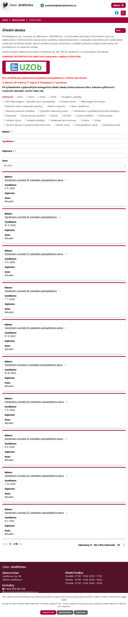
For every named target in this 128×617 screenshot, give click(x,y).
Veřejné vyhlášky (36, 120)
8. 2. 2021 (9, 520)
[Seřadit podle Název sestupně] (12, 132)
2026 (53, 96)
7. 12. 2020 (10, 483)
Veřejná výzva (13, 120)
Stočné (67, 115)
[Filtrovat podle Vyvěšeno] (64, 146)
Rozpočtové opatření (33, 115)
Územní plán (105, 115)
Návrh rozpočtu (56, 106)
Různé (54, 115)
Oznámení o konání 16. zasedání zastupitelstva (33, 217)
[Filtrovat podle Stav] (64, 165)
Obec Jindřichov (80, 106)
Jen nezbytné (65, 612)
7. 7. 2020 (10, 299)
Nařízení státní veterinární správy (24, 106)
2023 (20, 96)
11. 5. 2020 (10, 188)
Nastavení (81, 612)
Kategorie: (8, 96)
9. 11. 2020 (10, 447)
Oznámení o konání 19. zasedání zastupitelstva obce (36, 327)
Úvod (5, 20)
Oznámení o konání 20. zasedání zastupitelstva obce (36, 401)
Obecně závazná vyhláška (20, 110)
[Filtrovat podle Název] (64, 136)
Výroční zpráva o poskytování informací (28, 125)
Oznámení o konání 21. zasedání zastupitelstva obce (36, 438)
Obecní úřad (18, 20)
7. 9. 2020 (10, 410)
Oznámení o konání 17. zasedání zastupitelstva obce (36, 254)
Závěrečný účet (111, 125)
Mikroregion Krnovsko (93, 101)
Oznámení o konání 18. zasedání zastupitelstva (33, 291)
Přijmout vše (48, 612)
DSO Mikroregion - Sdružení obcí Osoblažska (30, 101)
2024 (31, 96)
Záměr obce (63, 125)
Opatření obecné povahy (54, 110)
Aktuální (9, 201)
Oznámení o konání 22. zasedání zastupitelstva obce (36, 475)
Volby (98, 120)
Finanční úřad (68, 101)
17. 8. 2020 (10, 336)
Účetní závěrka (85, 115)
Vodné (85, 120)
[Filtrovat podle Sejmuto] (64, 155)
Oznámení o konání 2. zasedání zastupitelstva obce (36, 364)
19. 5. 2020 (10, 225)
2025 (42, 96)
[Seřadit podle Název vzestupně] (12, 131)
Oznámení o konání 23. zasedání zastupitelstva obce (36, 512)
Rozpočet (11, 115)
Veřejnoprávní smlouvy (63, 120)
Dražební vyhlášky (72, 96)
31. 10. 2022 (10, 373)
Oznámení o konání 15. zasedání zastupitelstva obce (36, 180)
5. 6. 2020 (10, 262)
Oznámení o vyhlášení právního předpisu (96, 110)
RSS (120, 30)
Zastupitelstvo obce (86, 125)
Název (6, 131)
